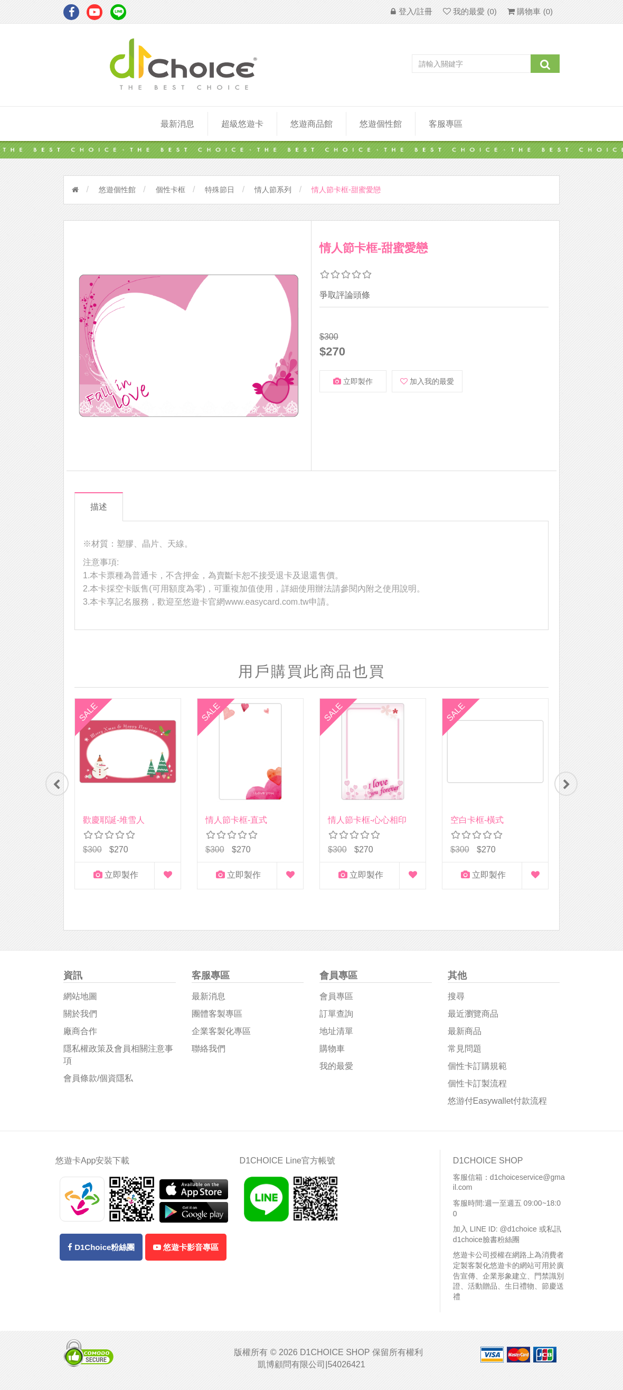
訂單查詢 (336, 1016)
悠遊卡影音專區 (186, 1250)
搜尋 (456, 999)
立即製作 (353, 381)
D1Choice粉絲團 (101, 1250)
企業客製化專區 (221, 1034)
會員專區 (336, 999)
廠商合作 (80, 1034)
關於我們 (80, 1016)
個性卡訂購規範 (477, 1069)
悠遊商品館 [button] (311, 123)
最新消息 (177, 123)
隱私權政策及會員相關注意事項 (118, 1057)
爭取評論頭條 (344, 294)
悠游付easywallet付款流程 (497, 1103)
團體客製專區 (217, 1016)
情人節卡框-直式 (236, 819)
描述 (101, 506)
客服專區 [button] (445, 123)
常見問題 (465, 1051)
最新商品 (465, 1034)
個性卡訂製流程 (477, 1086)
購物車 (332, 1051)
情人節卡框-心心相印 (367, 819)
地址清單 (336, 1034)
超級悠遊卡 (242, 123)
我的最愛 (336, 1069)
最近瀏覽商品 (473, 1016)
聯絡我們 (208, 1051)
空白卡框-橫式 (477, 819)
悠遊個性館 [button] (381, 123)
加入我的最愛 (427, 381)
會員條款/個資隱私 (98, 1080)
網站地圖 (80, 999)
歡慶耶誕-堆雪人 (114, 819)
